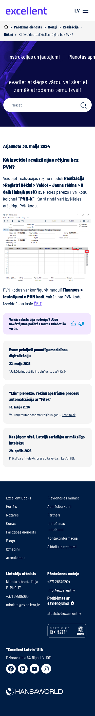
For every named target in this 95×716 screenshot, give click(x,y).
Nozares (12, 514)
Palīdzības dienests (21, 531)
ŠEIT (38, 303)
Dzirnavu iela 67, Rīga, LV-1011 (28, 657)
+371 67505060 (17, 596)
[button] (73, 324)
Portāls (11, 506)
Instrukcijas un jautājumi (34, 56)
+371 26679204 (58, 581)
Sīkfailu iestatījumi (62, 546)
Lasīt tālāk (59, 371)
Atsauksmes (15, 557)
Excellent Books (18, 497)
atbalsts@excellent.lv (23, 604)
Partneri (53, 514)
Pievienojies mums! (63, 497)
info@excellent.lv (61, 590)
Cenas (11, 523)
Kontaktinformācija (62, 538)
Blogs (10, 540)
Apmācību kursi (59, 506)
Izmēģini (13, 548)
